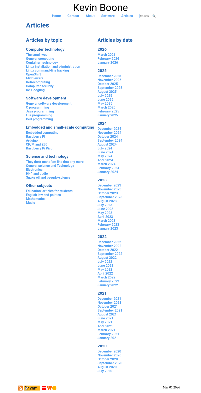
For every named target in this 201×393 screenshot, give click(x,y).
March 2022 (106, 277)
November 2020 (109, 355)
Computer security (40, 86)
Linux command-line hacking (47, 70)
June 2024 (105, 152)
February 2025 (108, 111)
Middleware (34, 78)
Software (108, 16)
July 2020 (104, 371)
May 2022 (104, 269)
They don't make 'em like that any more (55, 162)
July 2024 (104, 148)
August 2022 (107, 258)
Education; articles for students (49, 191)
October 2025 (107, 84)
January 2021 (107, 338)
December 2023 (109, 185)
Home (56, 16)
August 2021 (107, 314)
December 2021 (109, 299)
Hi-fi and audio (37, 174)
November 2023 (109, 189)
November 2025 (109, 80)
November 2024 (109, 133)
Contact (73, 16)
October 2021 (107, 306)
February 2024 (108, 168)
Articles (127, 16)
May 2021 (104, 322)
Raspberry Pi (35, 137)
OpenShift (33, 74)
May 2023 (104, 213)
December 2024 (109, 129)
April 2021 (105, 326)
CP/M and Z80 (36, 144)
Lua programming (39, 115)
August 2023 (107, 201)
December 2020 (109, 351)
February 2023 (108, 225)
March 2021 (106, 330)
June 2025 (105, 100)
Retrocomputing (38, 82)
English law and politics (43, 195)
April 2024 (105, 160)
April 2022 (105, 273)
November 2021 (109, 303)
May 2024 (104, 156)
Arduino (32, 140)
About (90, 16)
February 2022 (108, 281)
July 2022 (104, 262)
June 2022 (105, 266)
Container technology (42, 63)
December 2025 (109, 76)
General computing (40, 59)
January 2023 (107, 229)
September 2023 (109, 197)
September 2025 (109, 88)
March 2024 (106, 164)
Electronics (34, 170)
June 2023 (105, 209)
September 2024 (109, 140)
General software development (49, 103)
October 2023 (107, 193)
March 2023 (106, 221)
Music (30, 203)
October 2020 (107, 359)
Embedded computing (42, 133)
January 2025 (107, 115)
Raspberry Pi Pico (39, 148)
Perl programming (39, 119)
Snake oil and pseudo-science (48, 177)
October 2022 (107, 250)
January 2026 (107, 63)
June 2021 (105, 318)
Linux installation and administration (53, 66)
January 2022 (107, 285)
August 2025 (107, 92)
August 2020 (107, 367)
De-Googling (35, 90)
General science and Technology (50, 166)
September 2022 (109, 254)
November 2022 (109, 246)
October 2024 (107, 137)
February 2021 (108, 334)
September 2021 (109, 310)
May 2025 (104, 103)
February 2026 (108, 59)
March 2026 (106, 55)
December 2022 (109, 242)
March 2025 (106, 107)
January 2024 (107, 172)
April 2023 (105, 217)
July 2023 (104, 205)
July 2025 (104, 96)
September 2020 (109, 363)
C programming (37, 107)
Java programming (40, 111)
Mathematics (36, 199)
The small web (37, 55)
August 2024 (107, 144)
